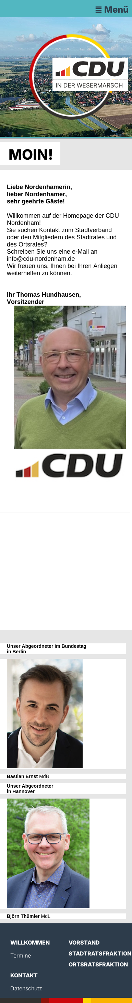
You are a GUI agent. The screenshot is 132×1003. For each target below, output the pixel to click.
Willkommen (30, 942)
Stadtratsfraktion (100, 953)
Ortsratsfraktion (98, 964)
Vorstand (84, 942)
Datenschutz (26, 988)
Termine (20, 955)
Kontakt (24, 975)
